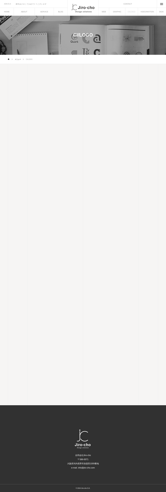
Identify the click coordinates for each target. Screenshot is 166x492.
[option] (33, 4)
